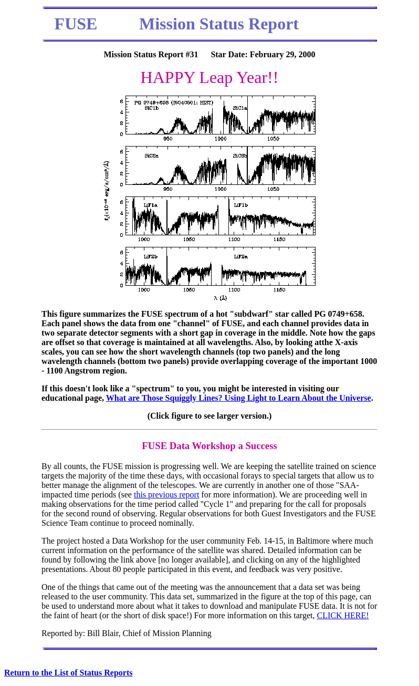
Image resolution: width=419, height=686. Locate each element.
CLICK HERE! (343, 615)
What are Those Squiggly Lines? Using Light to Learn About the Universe (238, 397)
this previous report (166, 494)
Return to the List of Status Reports (68, 672)
